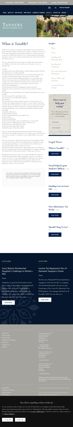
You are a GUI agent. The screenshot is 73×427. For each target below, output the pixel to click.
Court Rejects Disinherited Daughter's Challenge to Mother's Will (17, 271)
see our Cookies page (37, 411)
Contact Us (56, 12)
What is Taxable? (56, 148)
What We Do (27, 12)
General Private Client (57, 86)
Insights (49, 12)
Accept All (7, 420)
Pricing (64, 12)
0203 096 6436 (59, 2)
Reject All (20, 420)
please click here (9, 414)
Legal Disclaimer (6, 392)
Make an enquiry (64, 7)
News (53, 52)
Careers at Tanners (39, 12)
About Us (10, 12)
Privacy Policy (5, 394)
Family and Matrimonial (56, 58)
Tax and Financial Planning (58, 72)
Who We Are (18, 12)
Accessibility (5, 388)
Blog (53, 48)
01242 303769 (37, 2)
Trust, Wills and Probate (57, 79)
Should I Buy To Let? (58, 227)
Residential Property (56, 65)
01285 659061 (15, 2)
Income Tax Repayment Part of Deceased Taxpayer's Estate (53, 269)
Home (4, 12)
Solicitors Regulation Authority (47, 395)
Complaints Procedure (8, 390)
